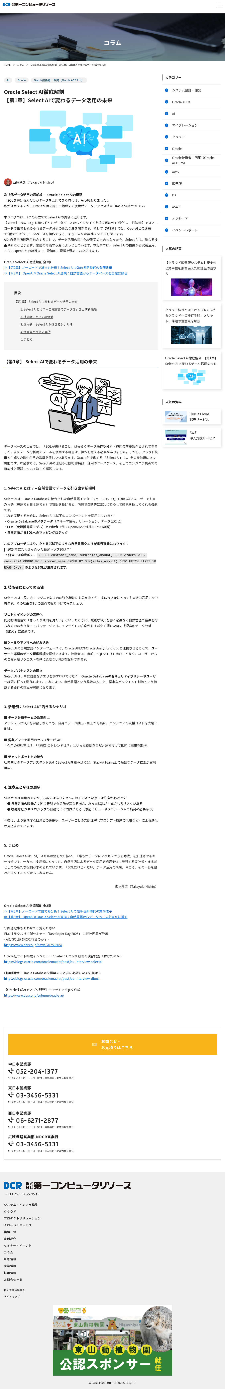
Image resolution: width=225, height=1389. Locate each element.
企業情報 (10, 1264)
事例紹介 (10, 1237)
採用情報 (10, 1271)
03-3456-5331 (37, 1094)
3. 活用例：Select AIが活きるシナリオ (48, 324)
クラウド (178, 139)
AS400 (176, 212)
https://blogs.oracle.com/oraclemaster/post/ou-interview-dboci (52, 977)
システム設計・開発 (186, 90)
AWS (175, 176)
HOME (7, 64)
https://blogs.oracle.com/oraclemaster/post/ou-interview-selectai (53, 960)
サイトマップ (12, 1295)
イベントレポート (185, 237)
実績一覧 (10, 1230)
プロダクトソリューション (22, 1217)
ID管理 (177, 188)
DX (174, 200)
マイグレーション (185, 127)
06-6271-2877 (37, 1119)
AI (8, 80)
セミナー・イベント (18, 1244)
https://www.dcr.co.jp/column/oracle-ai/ (34, 994)
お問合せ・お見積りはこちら (117, 1043)
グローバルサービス (18, 1223)
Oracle (21, 80)
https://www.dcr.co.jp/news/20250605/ (33, 943)
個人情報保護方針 (14, 1289)
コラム (20, 64)
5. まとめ (26, 339)
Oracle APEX (181, 102)
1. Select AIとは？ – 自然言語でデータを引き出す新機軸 (60, 309)
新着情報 (10, 1257)
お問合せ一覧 (13, 1278)
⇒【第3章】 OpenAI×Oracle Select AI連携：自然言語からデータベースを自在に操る (65, 273)
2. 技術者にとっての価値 (38, 316)
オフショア (180, 224)
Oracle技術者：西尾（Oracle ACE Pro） (60, 80)
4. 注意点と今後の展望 (36, 332)
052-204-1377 (37, 1070)
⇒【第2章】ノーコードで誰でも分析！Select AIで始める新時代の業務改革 (58, 267)
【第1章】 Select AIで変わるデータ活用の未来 (47, 301)
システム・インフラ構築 (21, 1203)
